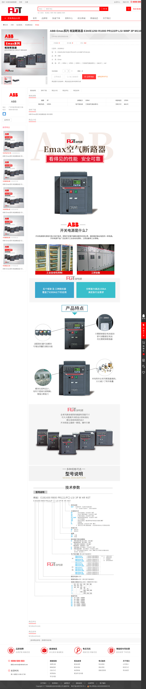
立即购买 (57, 77)
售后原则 (101, 664)
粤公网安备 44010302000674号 (98, 686)
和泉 (55, 13)
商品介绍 (55, 90)
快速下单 (56, 18)
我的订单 (126, 2)
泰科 (63, 13)
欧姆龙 (47, 13)
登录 (20, 2)
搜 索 (104, 9)
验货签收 (77, 670)
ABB (51, 13)
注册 (26, 2)
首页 (35, 18)
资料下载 (44, 90)
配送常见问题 (78, 673)
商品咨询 (76, 90)
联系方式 (126, 667)
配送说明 (77, 664)
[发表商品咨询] (35, 640)
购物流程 (53, 667)
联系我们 (55, 683)
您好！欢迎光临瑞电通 (9, 2)
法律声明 (91, 683)
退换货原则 (102, 670)
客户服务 (103, 683)
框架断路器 (28, 25)
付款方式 (53, 670)
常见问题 (53, 676)
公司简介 (126, 664)
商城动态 (94, 18)
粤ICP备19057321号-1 (78, 686)
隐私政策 (79, 683)
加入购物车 (72, 77)
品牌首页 (7, 120)
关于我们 (107, 18)
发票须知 (53, 673)
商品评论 (65, 90)
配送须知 (77, 667)
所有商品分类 (12, 18)
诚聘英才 (67, 683)
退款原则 (101, 667)
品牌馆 (44, 18)
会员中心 (117, 2)
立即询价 (89, 77)
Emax (37, 25)
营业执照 (126, 670)
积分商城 (81, 18)
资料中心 (69, 18)
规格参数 (33, 90)
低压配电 (19, 25)
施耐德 (59, 13)
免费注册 (53, 664)
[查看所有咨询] (46, 640)
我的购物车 (138, 9)
